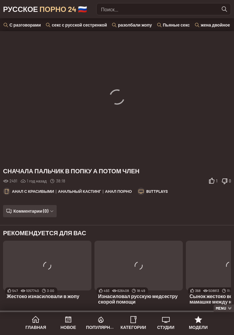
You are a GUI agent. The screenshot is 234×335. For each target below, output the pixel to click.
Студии (165, 327)
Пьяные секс (176, 24)
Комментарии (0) (30, 211)
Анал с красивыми (33, 191)
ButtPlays (157, 191)
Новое (68, 327)
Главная (35, 327)
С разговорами (25, 24)
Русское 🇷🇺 (45, 9)
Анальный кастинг (79, 191)
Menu (221, 308)
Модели (198, 327)
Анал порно (118, 191)
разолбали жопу (135, 24)
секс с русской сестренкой (79, 24)
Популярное (100, 327)
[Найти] (224, 9)
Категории (133, 327)
